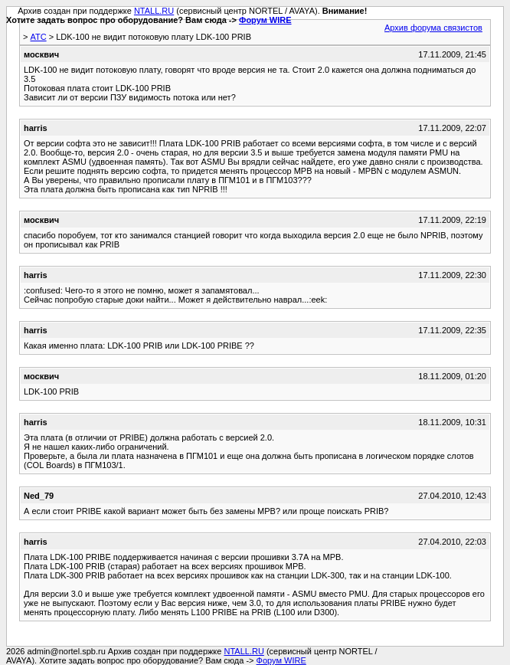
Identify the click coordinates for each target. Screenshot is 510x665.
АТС (38, 36)
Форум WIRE (265, 20)
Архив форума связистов (433, 27)
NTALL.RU (154, 10)
